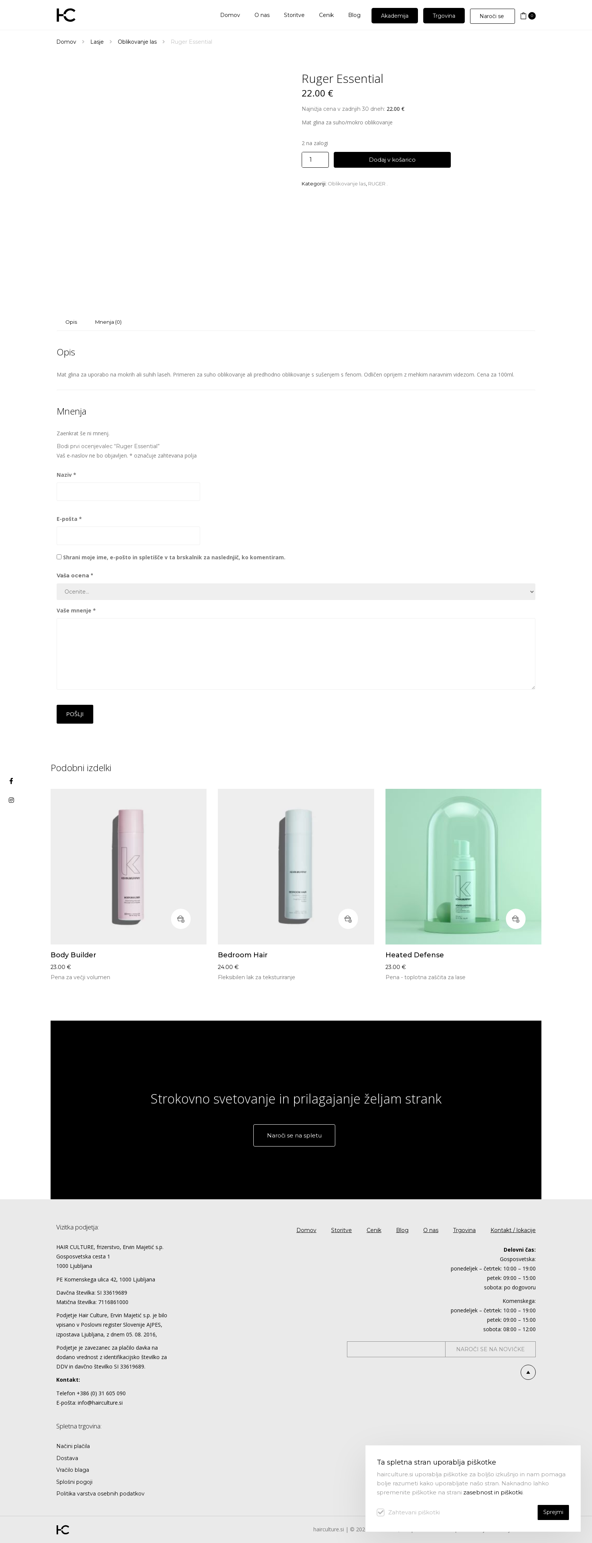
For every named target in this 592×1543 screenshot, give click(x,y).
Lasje (97, 41)
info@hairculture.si (100, 1402)
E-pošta (69, 518)
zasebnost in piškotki (493, 1492)
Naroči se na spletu (294, 1135)
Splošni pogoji (74, 1482)
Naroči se (492, 16)
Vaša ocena (75, 575)
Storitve (341, 1230)
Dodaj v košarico (392, 159)
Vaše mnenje (76, 610)
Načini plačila (73, 1446)
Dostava (67, 1458)
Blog (402, 1230)
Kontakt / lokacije (513, 1230)
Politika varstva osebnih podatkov (100, 1493)
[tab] (71, 322)
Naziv (66, 474)
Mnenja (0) (108, 322)
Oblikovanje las (137, 41)
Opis (71, 322)
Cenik (374, 1230)
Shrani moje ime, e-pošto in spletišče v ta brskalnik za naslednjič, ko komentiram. (174, 557)
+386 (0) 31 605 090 (101, 1393)
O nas (430, 1230)
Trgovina (464, 1230)
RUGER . (378, 184)
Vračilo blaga (72, 1469)
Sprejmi (553, 1512)
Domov (66, 41)
